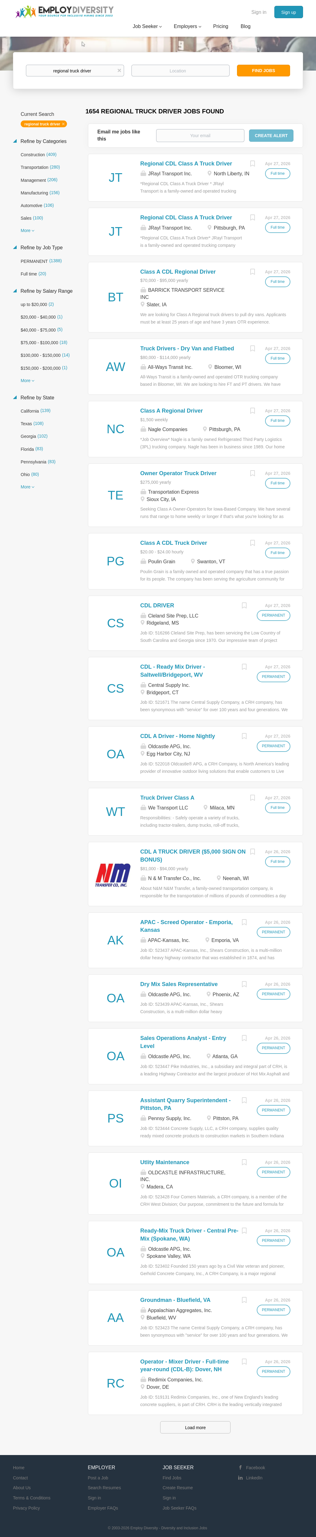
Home (18, 1467)
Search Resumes (104, 1487)
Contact (20, 1477)
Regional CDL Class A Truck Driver (186, 164)
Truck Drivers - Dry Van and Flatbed (187, 348)
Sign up (288, 12)
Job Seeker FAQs (180, 1508)
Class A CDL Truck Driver (173, 543)
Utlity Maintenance (164, 1162)
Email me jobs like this (119, 135)
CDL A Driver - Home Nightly (177, 736)
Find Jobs (263, 70)
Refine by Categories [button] (43, 141)
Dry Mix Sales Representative (179, 984)
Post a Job (98, 1477)
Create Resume (178, 1487)
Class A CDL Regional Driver (178, 272)
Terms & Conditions (31, 1497)
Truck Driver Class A (167, 798)
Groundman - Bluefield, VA (175, 1300)
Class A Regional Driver (171, 411)
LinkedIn (254, 1477)
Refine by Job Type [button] (41, 247)
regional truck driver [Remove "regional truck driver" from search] (42, 124)
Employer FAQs (103, 1508)
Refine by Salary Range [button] (46, 291)
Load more (195, 1427)
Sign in (259, 12)
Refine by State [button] (36, 397)
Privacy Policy (26, 1508)
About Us (22, 1487)
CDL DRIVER (157, 605)
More (26, 230)
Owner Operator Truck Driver (178, 473)
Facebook (255, 1467)
